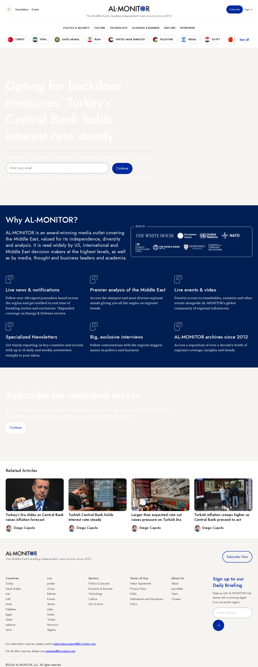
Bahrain (51, 594)
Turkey (9, 583)
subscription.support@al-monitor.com (74, 644)
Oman (51, 589)
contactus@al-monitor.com (60, 651)
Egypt (9, 614)
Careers (176, 599)
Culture (99, 30)
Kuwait (51, 599)
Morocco (52, 625)
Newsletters (21, 12)
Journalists (177, 589)
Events (35, 12)
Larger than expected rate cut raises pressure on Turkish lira (156, 517)
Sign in (248, 12)
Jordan (51, 583)
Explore (169, 30)
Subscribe (234, 12)
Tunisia (51, 619)
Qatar (9, 619)
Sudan (51, 614)
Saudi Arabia (13, 589)
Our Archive (95, 604)
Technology (118, 30)
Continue (16, 427)
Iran (8, 594)
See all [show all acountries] (244, 42)
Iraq (49, 578)
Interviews (187, 30)
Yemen (51, 604)
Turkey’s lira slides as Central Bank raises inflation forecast (35, 517)
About (175, 583)
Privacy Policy (138, 589)
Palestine (11, 609)
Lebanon (11, 625)
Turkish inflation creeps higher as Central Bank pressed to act (221, 517)
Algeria (51, 630)
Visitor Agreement (140, 583)
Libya (50, 609)
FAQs (133, 594)
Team (175, 594)
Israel (9, 604)
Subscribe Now (237, 556)
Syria (8, 630)
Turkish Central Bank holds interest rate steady (91, 517)
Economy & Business (145, 30)
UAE (8, 599)
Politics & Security (76, 30)
